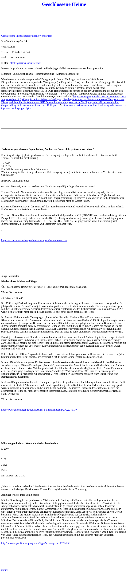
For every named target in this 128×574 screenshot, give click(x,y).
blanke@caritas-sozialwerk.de (25, 63)
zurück (4, 570)
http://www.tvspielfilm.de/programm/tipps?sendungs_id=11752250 (35, 543)
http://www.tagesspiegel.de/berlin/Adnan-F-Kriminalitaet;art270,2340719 (39, 409)
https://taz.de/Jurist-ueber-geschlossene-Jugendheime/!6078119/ (34, 240)
